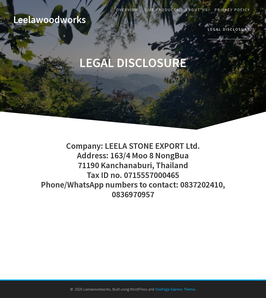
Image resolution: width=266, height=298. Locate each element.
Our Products (162, 9)
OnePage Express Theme (175, 289)
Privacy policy (232, 9)
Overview (127, 9)
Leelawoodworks (49, 20)
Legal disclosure (229, 29)
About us (196, 9)
